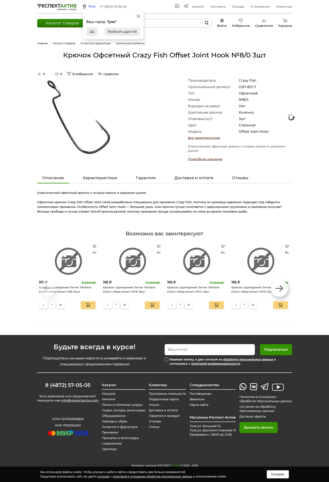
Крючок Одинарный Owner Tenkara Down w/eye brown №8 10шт (65, 289)
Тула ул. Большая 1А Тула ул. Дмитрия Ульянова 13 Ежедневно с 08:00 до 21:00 (212, 430)
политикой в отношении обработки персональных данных (152, 476)
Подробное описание (205, 159)
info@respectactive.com (80, 400)
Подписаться (276, 350)
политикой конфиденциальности (215, 363)
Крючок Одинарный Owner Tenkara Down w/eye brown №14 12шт (193, 289)
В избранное (82, 74)
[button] (279, 288)
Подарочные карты (163, 399)
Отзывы (238, 7)
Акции (153, 405)
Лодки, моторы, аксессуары (123, 410)
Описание (53, 177)
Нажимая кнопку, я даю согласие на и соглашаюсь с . (223, 361)
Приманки (110, 432)
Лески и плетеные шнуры (122, 405)
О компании (260, 7)
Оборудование (113, 416)
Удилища (109, 449)
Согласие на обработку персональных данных (257, 409)
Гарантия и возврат (163, 416)
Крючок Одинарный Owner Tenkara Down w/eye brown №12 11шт (257, 289)
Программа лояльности (167, 394)
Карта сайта (198, 405)
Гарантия (146, 177)
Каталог (198, 7)
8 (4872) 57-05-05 (67, 385)
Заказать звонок (258, 427)
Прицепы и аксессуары (120, 438)
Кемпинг (109, 399)
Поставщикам (199, 394)
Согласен (277, 474)
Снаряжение (112, 443)
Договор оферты (252, 416)
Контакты (218, 7)
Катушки (108, 394)
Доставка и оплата (193, 177)
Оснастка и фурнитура (119, 427)
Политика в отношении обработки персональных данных (265, 399)
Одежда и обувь (114, 421)
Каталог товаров (62, 23)
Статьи (153, 427)
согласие (103, 476)
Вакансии (196, 399)
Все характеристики (204, 138)
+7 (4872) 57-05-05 (112, 7)
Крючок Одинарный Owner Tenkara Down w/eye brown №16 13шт (129, 289)
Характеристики (100, 177)
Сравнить (111, 74)
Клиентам (284, 7)
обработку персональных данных (248, 359)
